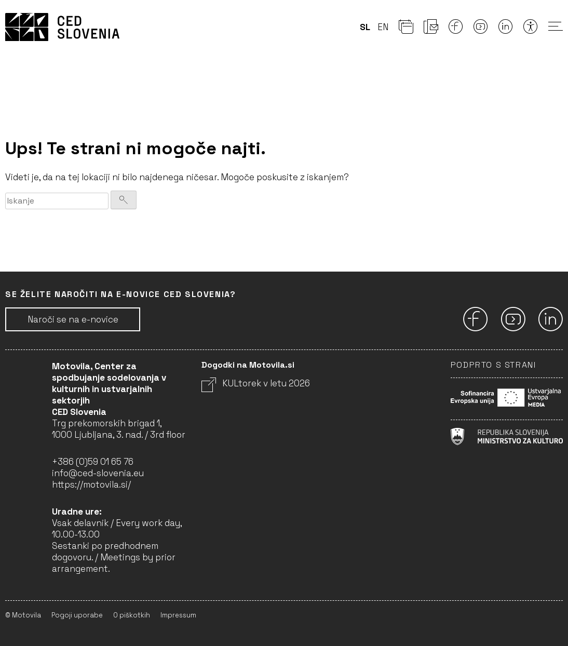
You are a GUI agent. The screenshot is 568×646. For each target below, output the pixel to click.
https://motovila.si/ (91, 484)
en (382, 27)
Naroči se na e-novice (73, 319)
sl (365, 27)
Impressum (178, 615)
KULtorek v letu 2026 (255, 383)
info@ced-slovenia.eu (98, 473)
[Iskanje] (124, 200)
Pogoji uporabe (77, 615)
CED (62, 27)
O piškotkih (131, 615)
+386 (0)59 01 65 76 (92, 461)
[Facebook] (456, 29)
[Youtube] (481, 29)
